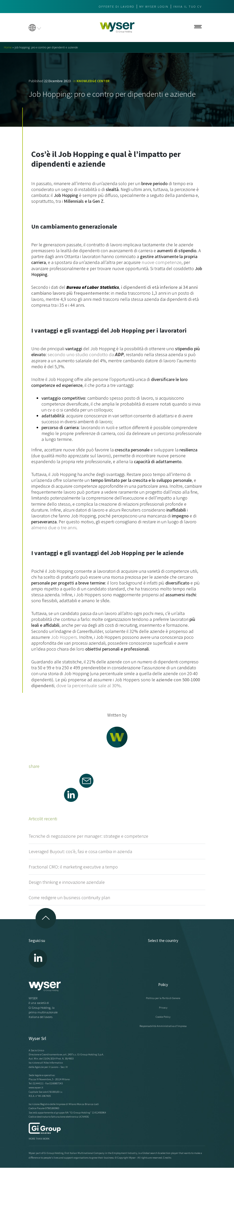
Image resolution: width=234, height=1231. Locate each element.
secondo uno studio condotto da (84, 354)
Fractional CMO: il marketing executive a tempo (73, 865)
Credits (167, 1156)
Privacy (163, 1005)
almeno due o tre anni (52, 527)
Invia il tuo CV (187, 6)
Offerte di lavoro (116, 6)
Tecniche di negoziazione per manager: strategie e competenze (88, 834)
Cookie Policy (163, 1015)
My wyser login (153, 6)
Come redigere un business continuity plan (69, 896)
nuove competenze (160, 262)
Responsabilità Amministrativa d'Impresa (163, 1024)
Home (8, 47)
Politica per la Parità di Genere (163, 996)
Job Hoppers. (64, 636)
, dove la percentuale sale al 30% (114, 681)
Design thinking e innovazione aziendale (67, 881)
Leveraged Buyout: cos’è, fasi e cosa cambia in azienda (80, 850)
